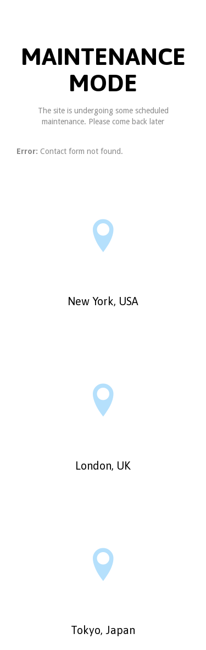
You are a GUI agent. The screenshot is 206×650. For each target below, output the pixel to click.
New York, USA (103, 301)
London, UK (103, 465)
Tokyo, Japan (103, 630)
